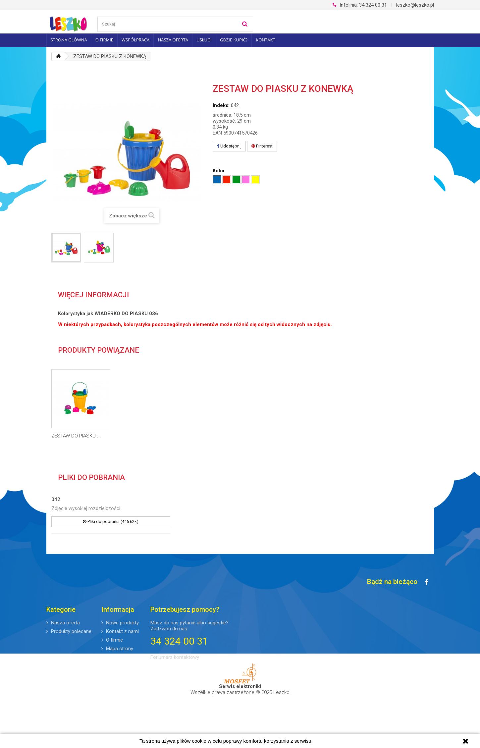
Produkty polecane (70, 631)
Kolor (219, 171)
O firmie (104, 40)
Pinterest (262, 146)
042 (55, 499)
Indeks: (221, 105)
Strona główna (69, 40)
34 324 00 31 (360, 5)
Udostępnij (229, 146)
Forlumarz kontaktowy (174, 657)
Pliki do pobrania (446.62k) (110, 521)
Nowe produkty (122, 623)
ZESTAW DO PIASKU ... (142, 436)
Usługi (204, 40)
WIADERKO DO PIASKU (76, 436)
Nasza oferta (173, 40)
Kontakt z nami (122, 631)
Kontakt (265, 40)
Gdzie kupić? (233, 40)
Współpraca (135, 40)
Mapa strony (119, 649)
